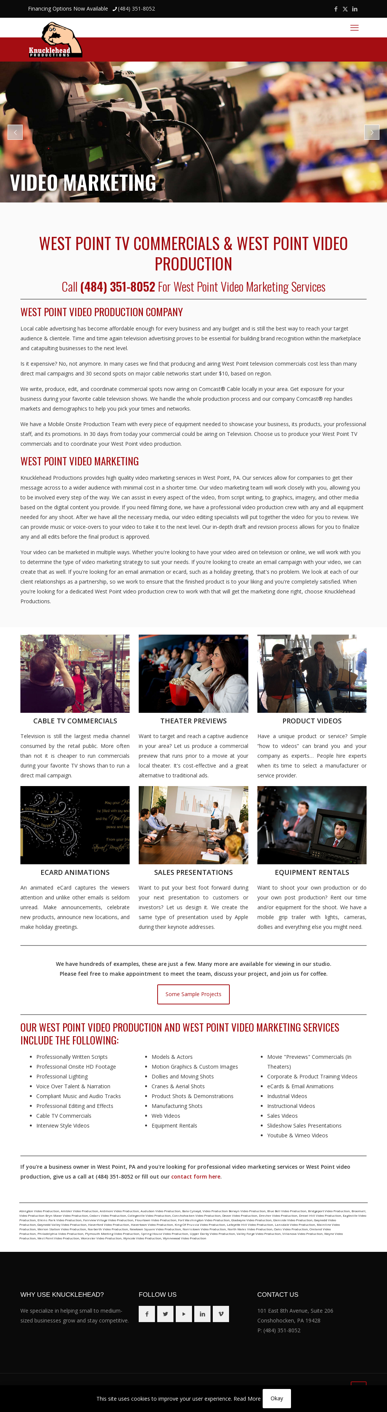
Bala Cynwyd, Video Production (205, 1211)
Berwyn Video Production (247, 1211)
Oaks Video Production (291, 1229)
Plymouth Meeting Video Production (112, 1233)
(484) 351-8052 (281, 1330)
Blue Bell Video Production (287, 1211)
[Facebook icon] (336, 8)
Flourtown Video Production (155, 1220)
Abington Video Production (39, 1211)
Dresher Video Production (278, 1215)
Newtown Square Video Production (155, 1229)
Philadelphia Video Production (60, 1233)
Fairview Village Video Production (108, 1220)
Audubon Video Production (161, 1211)
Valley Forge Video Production (259, 1233)
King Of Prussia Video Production (200, 1224)
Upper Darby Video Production (212, 1233)
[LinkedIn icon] (355, 8)
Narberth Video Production (108, 1229)
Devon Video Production (239, 1215)
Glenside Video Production (293, 1220)
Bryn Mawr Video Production (66, 1215)
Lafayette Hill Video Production (250, 1224)
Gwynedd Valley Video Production (62, 1224)
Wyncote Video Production (142, 1238)
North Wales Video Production (250, 1229)
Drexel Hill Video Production (320, 1215)
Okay (277, 1398)
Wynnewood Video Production (184, 1238)
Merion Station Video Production (61, 1229)
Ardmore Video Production (119, 1211)
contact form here (195, 1176)
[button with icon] (147, 1314)
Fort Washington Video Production (204, 1220)
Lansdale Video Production (295, 1224)
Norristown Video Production (204, 1229)
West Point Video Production (58, 1238)
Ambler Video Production (79, 1211)
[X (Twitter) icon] (345, 8)
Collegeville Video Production (149, 1215)
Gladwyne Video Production (251, 1220)
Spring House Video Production (164, 1233)
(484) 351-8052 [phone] (136, 8)
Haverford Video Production (108, 1224)
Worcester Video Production (101, 1238)
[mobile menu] (354, 27)
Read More (247, 1398)
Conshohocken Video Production (196, 1215)
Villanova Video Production (302, 1233)
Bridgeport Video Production (329, 1211)
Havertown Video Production (152, 1224)
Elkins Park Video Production (59, 1220)
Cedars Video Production (108, 1215)
